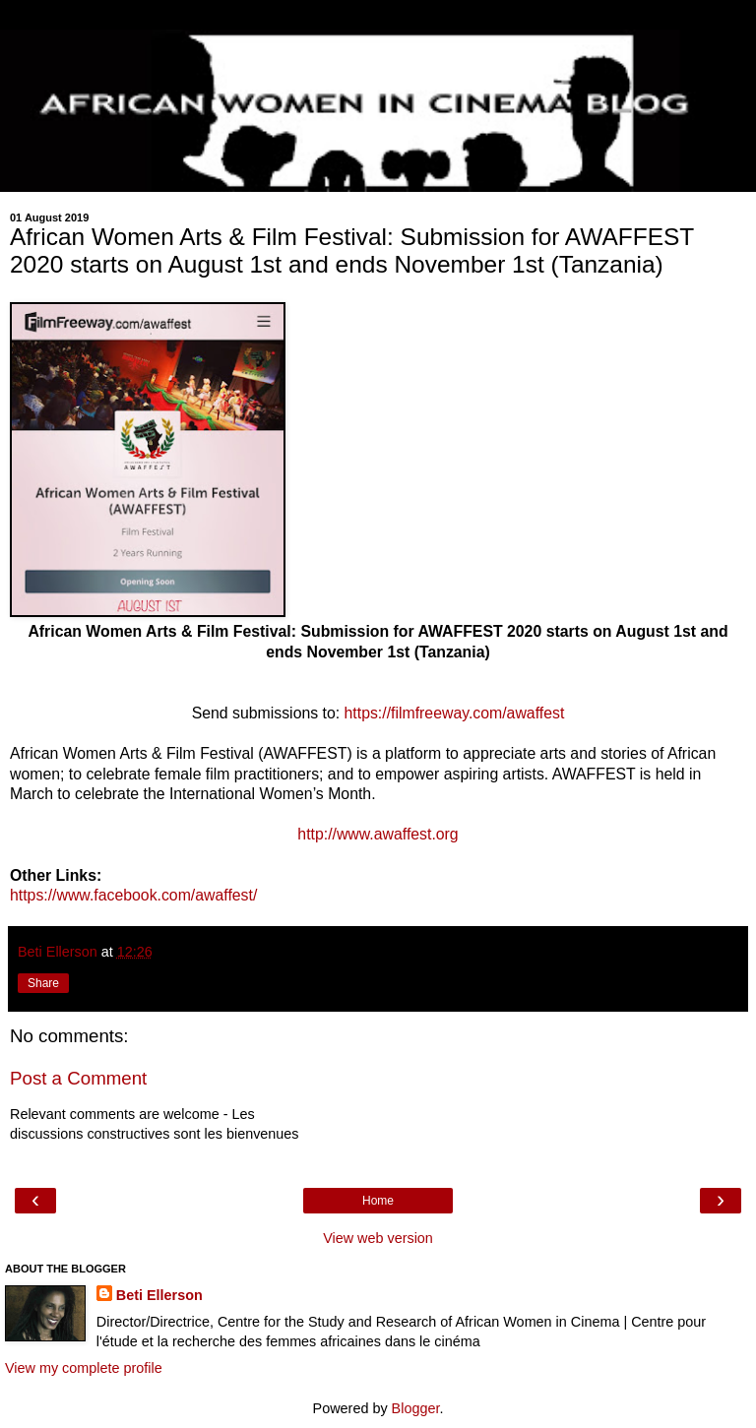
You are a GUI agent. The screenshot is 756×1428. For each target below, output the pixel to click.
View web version (378, 1238)
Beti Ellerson (159, 1295)
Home (378, 1201)
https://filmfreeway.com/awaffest (452, 713)
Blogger (416, 1408)
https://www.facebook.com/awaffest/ (133, 895)
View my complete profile (83, 1368)
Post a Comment (78, 1078)
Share (43, 983)
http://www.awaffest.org (377, 834)
